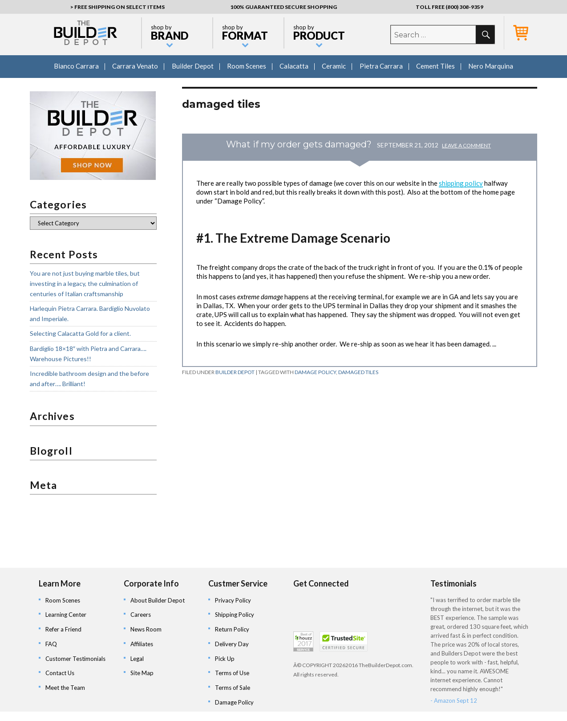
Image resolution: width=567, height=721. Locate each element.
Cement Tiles (435, 66)
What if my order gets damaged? (299, 144)
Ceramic (334, 66)
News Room (146, 629)
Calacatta (293, 66)
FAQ (51, 644)
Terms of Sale (232, 687)
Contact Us (59, 672)
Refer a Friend (63, 629)
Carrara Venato (135, 66)
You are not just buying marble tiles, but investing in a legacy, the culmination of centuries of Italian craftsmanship (85, 283)
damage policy (315, 372)
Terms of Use (232, 672)
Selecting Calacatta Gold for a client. (80, 333)
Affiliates (141, 644)
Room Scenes (246, 66)
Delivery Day (232, 644)
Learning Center (65, 614)
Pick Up (225, 658)
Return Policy (232, 629)
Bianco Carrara (76, 66)
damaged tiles (358, 372)
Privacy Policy (233, 600)
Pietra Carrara (381, 66)
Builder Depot (193, 66)
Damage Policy (234, 702)
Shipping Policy (234, 614)
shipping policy (461, 183)
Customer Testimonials (75, 658)
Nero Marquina (490, 66)
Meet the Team (65, 687)
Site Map (142, 672)
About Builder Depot (157, 600)
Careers (140, 614)
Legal (137, 658)
